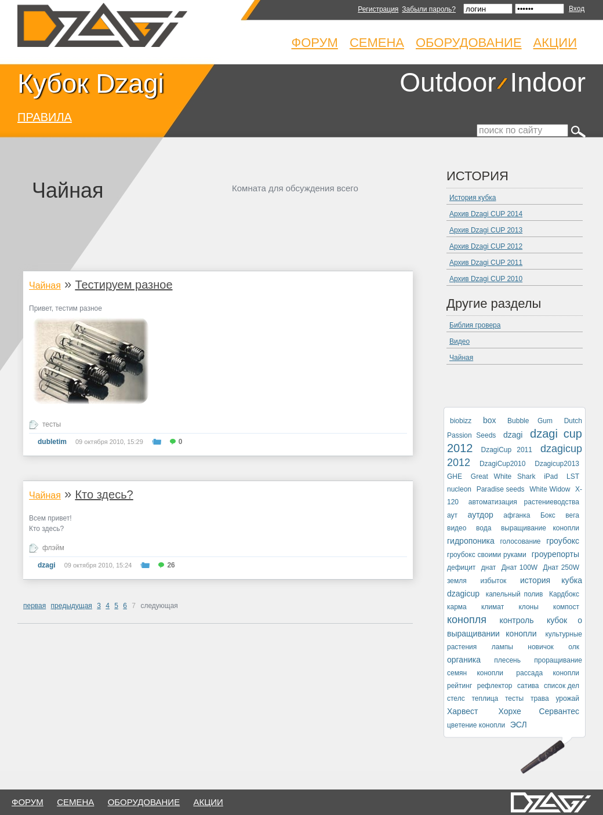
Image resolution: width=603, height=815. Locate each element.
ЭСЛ (518, 724)
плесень (507, 660)
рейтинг (459, 686)
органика (464, 659)
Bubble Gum (530, 421)
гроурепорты (555, 554)
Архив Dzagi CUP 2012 (485, 246)
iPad (551, 476)
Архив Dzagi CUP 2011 (485, 263)
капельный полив (514, 594)
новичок (541, 647)
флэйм (53, 548)
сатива (528, 686)
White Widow (549, 489)
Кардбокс (564, 594)
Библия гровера (474, 325)
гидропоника (471, 540)
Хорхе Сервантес (539, 711)
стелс (456, 698)
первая (34, 606)
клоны (528, 607)
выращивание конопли (540, 528)
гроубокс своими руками (486, 555)
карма (457, 607)
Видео (459, 341)
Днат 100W (519, 567)
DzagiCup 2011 (506, 450)
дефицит (461, 567)
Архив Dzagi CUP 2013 (485, 230)
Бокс (547, 515)
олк (573, 647)
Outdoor (447, 82)
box (489, 420)
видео (456, 528)
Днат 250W (561, 567)
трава (540, 698)
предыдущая (71, 606)
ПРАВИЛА (44, 117)
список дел (561, 686)
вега (572, 515)
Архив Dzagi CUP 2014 (485, 214)
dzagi (47, 565)
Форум (315, 42)
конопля (466, 619)
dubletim (52, 442)
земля (457, 581)
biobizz (460, 421)
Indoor (548, 82)
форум (27, 802)
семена (75, 802)
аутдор (480, 514)
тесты (51, 424)
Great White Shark (503, 476)
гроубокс (562, 540)
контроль (516, 620)
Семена (377, 42)
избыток (493, 581)
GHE (454, 476)
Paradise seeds (501, 489)
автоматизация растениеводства (523, 502)
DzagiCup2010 (502, 464)
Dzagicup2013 (557, 464)
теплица (484, 698)
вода (483, 528)
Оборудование (469, 42)
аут (452, 515)
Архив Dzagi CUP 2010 (485, 279)
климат (492, 607)
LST (572, 476)
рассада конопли (547, 673)
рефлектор (495, 686)
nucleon (459, 489)
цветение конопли (476, 725)
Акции (555, 42)
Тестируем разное (123, 284)
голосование (520, 541)
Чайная (45, 285)
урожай (567, 698)
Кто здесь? (104, 494)
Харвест (462, 711)
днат (488, 567)
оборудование (144, 802)
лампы (502, 647)
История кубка (472, 198)
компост (566, 607)
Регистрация (378, 9)
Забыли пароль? (429, 9)
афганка (516, 515)
